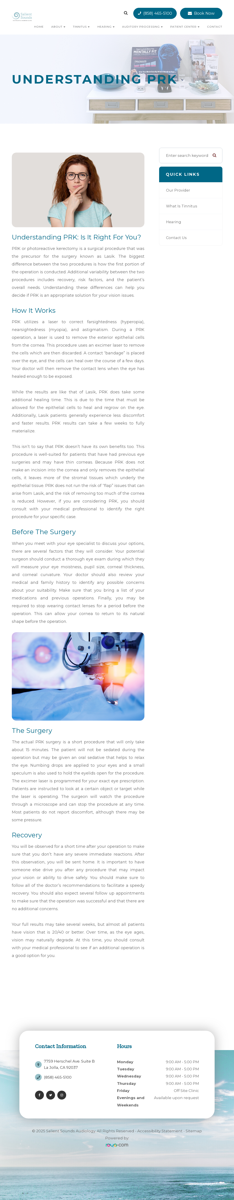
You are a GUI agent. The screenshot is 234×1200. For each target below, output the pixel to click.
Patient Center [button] (184, 26)
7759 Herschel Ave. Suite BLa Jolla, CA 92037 (69, 1062)
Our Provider (178, 190)
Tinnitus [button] (81, 26)
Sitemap (194, 1131)
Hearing (174, 221)
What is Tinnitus (182, 206)
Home (39, 26)
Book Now (204, 13)
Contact (214, 26)
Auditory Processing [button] (142, 26)
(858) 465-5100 (157, 13)
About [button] (58, 26)
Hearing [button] (106, 26)
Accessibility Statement (160, 1131)
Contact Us (177, 237)
